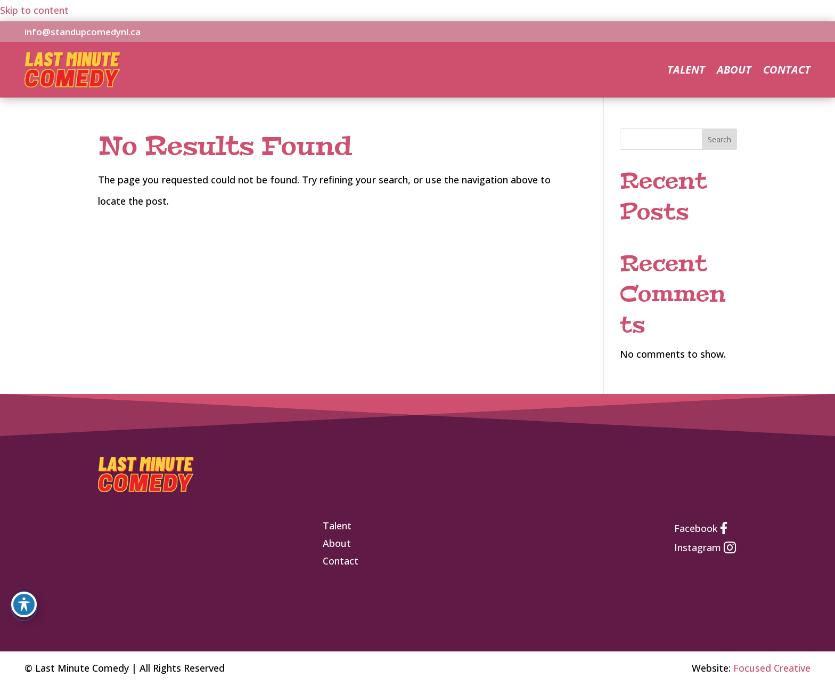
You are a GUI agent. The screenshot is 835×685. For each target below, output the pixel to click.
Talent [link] (686, 71)
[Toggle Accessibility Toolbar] (24, 604)
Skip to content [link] (34, 10)
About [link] (734, 71)
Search (719, 139)
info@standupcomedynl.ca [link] (82, 32)
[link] (72, 83)
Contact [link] (787, 71)
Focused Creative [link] (772, 668)
